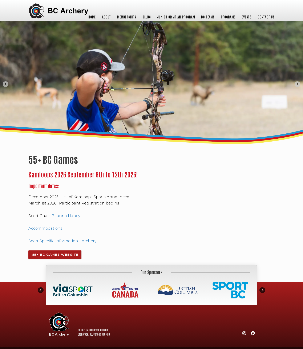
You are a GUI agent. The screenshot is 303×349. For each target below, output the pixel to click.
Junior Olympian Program (176, 17)
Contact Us (266, 17)
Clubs (146, 17)
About (106, 17)
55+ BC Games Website (55, 255)
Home (92, 17)
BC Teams (207, 17)
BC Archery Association (58, 11)
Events (246, 17)
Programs (228, 17)
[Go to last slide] (5, 84)
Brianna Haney (66, 216)
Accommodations (45, 228)
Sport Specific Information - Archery (62, 241)
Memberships (126, 17)
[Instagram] (244, 333)
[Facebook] (252, 333)
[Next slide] (297, 84)
